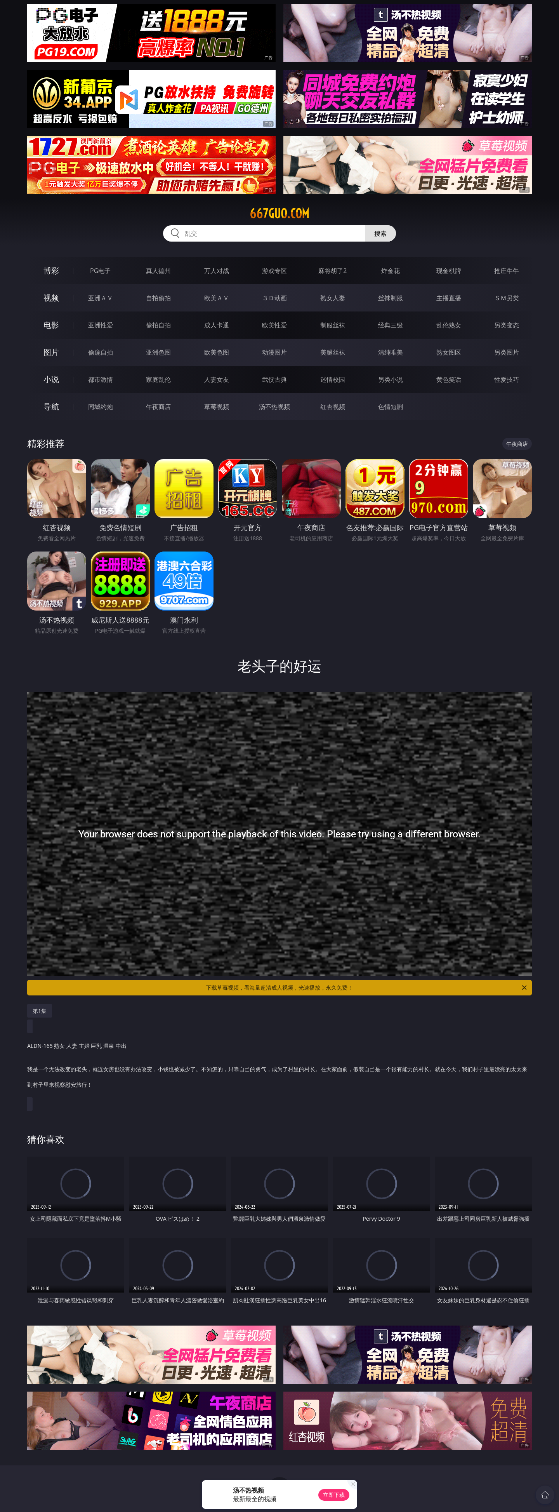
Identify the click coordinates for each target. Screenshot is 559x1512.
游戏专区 (274, 270)
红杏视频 (332, 406)
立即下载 (334, 1494)
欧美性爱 (274, 325)
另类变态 (506, 325)
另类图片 (506, 352)
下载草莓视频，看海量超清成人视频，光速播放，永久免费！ (367, 987)
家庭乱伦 (158, 379)
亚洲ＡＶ (100, 298)
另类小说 (390, 379)
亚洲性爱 (100, 325)
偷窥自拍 (100, 352)
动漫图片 (274, 352)
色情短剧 (390, 406)
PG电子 (100, 270)
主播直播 (448, 298)
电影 (51, 325)
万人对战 (216, 270)
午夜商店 (158, 406)
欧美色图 (216, 352)
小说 (51, 379)
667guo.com (279, 213)
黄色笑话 (448, 379)
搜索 (380, 233)
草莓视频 (216, 406)
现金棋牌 (448, 270)
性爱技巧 (506, 379)
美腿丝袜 (332, 352)
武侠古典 (274, 379)
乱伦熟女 (448, 325)
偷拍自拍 (158, 325)
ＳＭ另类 (506, 298)
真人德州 (158, 270)
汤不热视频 (274, 406)
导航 (51, 406)
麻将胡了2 (332, 270)
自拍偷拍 (158, 298)
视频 (51, 297)
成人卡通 (216, 325)
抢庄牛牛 (506, 270)
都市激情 (100, 379)
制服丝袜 (332, 325)
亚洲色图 (158, 352)
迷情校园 (332, 379)
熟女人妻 (332, 298)
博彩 (51, 270)
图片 (51, 352)
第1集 (40, 1010)
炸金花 (390, 270)
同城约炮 (100, 406)
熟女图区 (448, 352)
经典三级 (390, 325)
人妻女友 (216, 379)
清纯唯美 (390, 352)
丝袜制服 (390, 298)
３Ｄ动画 (274, 298)
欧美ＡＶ (216, 298)
